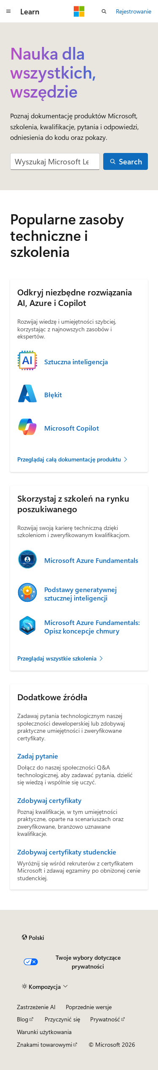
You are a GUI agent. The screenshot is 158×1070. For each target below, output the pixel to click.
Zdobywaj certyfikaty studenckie (66, 852)
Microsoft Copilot (71, 428)
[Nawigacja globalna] (8, 11)
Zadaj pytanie (37, 756)
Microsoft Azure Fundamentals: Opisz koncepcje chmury (92, 626)
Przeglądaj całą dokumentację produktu (73, 459)
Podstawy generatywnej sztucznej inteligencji (80, 593)
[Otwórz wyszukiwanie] (104, 11)
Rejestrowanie (133, 11)
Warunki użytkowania (44, 1032)
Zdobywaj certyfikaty (49, 800)
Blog (22, 1019)
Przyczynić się (62, 1019)
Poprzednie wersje (89, 1007)
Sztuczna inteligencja (76, 362)
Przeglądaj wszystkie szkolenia (60, 658)
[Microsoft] (79, 11)
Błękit (53, 394)
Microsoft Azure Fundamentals (91, 560)
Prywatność (105, 1019)
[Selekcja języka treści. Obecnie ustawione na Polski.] (33, 937)
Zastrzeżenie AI (36, 1007)
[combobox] (55, 161)
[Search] (125, 161)
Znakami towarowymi (44, 1044)
